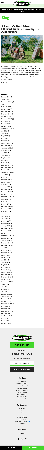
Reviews (22, 433)
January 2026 (5, 99)
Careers (22, 415)
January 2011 (5, 296)
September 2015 (6, 235)
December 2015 (6, 228)
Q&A (22, 410)
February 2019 (5, 179)
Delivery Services (22, 396)
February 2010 (5, 308)
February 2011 (5, 294)
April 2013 (4, 267)
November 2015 (6, 231)
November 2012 (6, 277)
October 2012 (5, 279)
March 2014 (5, 250)
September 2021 (6, 148)
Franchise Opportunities (22, 369)
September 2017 (6, 196)
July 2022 (4, 131)
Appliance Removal (22, 383)
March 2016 (5, 221)
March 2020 (5, 170)
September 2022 (6, 128)
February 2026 (5, 97)
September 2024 (6, 119)
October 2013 (5, 257)
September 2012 (6, 282)
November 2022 (6, 123)
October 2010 (5, 301)
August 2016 (5, 211)
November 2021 (6, 145)
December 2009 (6, 311)
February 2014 (5, 252)
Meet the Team (22, 417)
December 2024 (6, 111)
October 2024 (5, 116)
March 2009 (5, 321)
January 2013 (5, 272)
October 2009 (5, 316)
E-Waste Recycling (22, 390)
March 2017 (5, 204)
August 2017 (5, 199)
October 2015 (5, 233)
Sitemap (22, 423)
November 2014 (6, 245)
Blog (22, 412)
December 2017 (6, 189)
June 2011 (4, 286)
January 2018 (5, 187)
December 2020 (6, 165)
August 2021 (5, 150)
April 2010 (4, 306)
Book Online (22, 345)
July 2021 (4, 153)
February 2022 (5, 140)
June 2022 (4, 133)
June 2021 (4, 155)
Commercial (22, 399)
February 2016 (5, 223)
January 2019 (5, 182)
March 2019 (5, 177)
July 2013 (4, 260)
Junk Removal (22, 381)
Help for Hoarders (22, 392)
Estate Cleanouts (22, 388)
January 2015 (5, 240)
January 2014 (5, 255)
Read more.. (4, 82)
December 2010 (6, 299)
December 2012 (6, 274)
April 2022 (4, 138)
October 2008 (5, 323)
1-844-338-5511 (22, 354)
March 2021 (5, 162)
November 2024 (6, 114)
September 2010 (6, 304)
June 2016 (4, 216)
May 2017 (4, 201)
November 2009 (6, 313)
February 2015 (5, 238)
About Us (22, 408)
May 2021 (4, 158)
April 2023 (4, 121)
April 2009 (4, 318)
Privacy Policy (22, 419)
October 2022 (5, 126)
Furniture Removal (22, 386)
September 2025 (6, 102)
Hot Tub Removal (22, 394)
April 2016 (4, 218)
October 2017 (5, 194)
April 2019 (4, 175)
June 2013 (4, 262)
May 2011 (4, 289)
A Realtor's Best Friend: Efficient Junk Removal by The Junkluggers (20, 29)
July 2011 (4, 284)
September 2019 (6, 172)
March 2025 (5, 106)
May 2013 (4, 265)
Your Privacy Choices (22, 421)
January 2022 (5, 143)
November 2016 (6, 206)
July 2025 (4, 104)
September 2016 (6, 209)
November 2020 (6, 167)
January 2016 (5, 226)
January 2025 (5, 109)
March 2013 (5, 269)
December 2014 (6, 243)
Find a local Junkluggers (22, 363)
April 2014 (4, 248)
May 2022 (4, 136)
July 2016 (4, 214)
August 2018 (5, 184)
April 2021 (4, 160)
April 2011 (4, 291)
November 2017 (6, 192)
